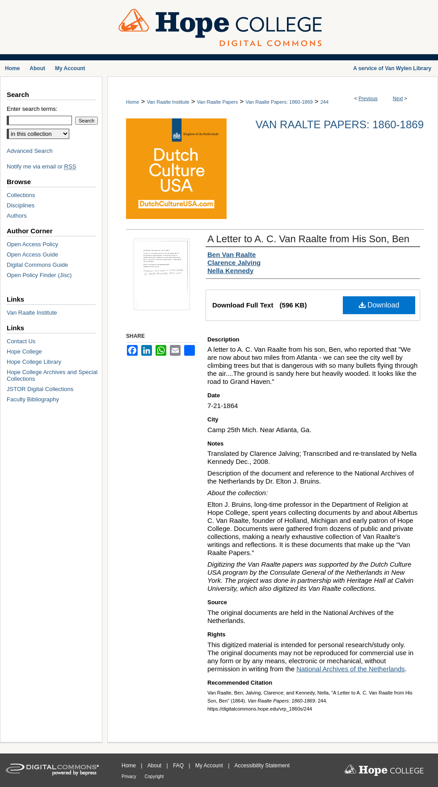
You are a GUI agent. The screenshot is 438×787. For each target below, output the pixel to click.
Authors (17, 215)
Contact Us (21, 341)
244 (324, 102)
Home (132, 102)
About (155, 765)
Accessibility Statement (262, 765)
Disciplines (20, 205)
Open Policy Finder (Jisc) (39, 275)
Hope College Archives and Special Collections (52, 375)
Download (379, 305)
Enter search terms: (32, 108)
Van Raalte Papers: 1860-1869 (278, 102)
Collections (21, 195)
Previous (368, 98)
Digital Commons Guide (37, 264)
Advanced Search (30, 150)
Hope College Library (34, 361)
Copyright (154, 776)
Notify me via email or (41, 166)
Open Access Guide (32, 254)
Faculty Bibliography (33, 399)
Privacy (130, 776)
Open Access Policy (32, 244)
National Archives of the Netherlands (350, 669)
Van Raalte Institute (168, 102)
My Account (209, 765)
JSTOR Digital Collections (40, 389)
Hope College (24, 351)
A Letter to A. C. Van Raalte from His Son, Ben (308, 238)
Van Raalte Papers (217, 102)
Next (398, 98)
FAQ (179, 765)
